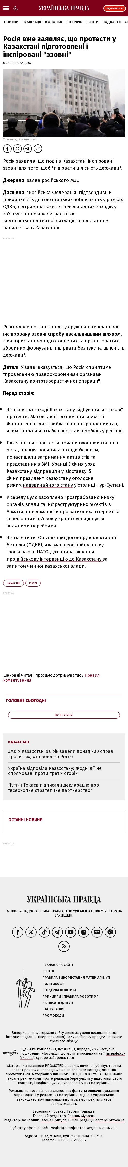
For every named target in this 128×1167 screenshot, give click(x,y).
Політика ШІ (53, 984)
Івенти (92, 22)
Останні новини (25, 819)
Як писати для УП (57, 1003)
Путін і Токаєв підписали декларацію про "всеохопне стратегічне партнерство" (53, 787)
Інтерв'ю (74, 22)
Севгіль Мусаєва (81, 1116)
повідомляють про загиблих (58, 511)
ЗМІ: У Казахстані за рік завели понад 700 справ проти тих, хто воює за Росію (60, 753)
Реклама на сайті (57, 965)
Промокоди (53, 1015)
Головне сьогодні (26, 700)
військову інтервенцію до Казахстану (59, 559)
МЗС (74, 180)
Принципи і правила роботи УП (70, 996)
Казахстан (13, 583)
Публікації (31, 22)
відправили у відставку (59, 471)
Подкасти (111, 22)
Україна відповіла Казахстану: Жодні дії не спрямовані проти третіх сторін (55, 770)
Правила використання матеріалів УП (76, 977)
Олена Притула (53, 1120)
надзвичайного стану (48, 485)
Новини (11, 22)
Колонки (53, 22)
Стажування (53, 1009)
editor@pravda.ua (109, 1120)
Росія (33, 583)
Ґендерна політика (59, 990)
